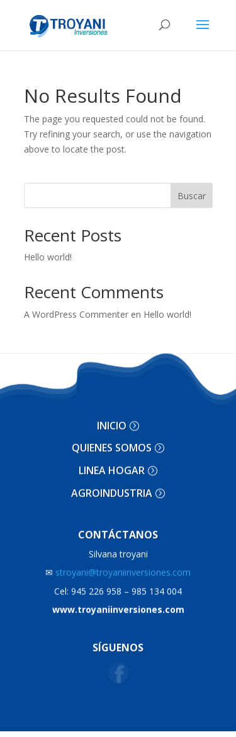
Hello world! (48, 257)
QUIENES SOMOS (112, 445)
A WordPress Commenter (76, 314)
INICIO (111, 422)
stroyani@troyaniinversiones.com (118, 569)
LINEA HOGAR (112, 467)
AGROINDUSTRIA (111, 490)
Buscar (191, 196)
